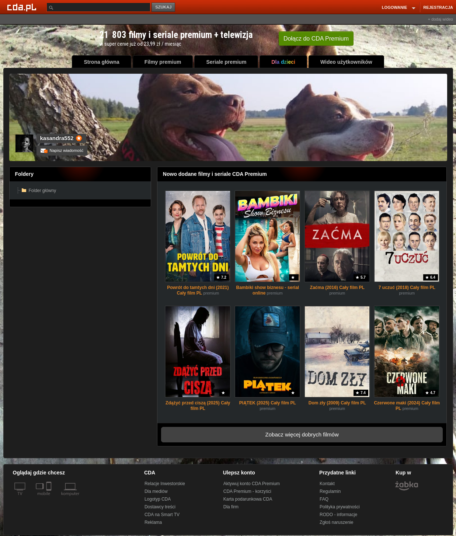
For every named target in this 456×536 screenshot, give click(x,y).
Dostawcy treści (160, 506)
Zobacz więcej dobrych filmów (302, 434)
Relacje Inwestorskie (165, 483)
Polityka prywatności (340, 506)
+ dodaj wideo (440, 19)
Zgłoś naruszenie (336, 522)
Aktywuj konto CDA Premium (251, 483)
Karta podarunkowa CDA (247, 499)
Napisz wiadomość (62, 150)
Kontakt (327, 483)
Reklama (153, 522)
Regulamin (330, 491)
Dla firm (231, 506)
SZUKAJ (163, 7)
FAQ (324, 499)
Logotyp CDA (158, 499)
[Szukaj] (98, 7)
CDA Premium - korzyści (247, 491)
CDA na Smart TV (162, 514)
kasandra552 (57, 138)
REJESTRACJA (438, 7)
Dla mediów (156, 491)
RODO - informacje (338, 514)
